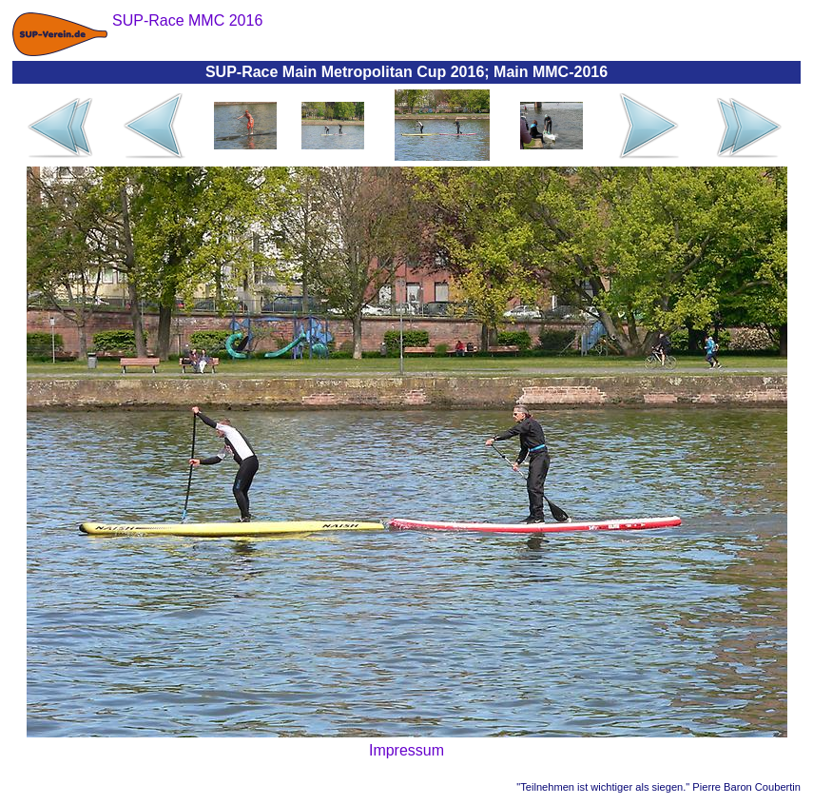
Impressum (406, 750)
